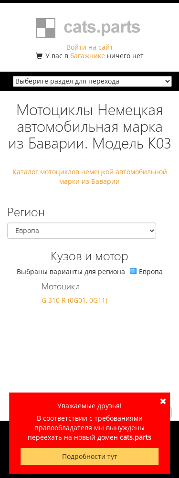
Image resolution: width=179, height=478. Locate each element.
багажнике (87, 55)
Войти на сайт (89, 47)
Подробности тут (89, 456)
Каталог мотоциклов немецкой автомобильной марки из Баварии (89, 176)
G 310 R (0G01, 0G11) (74, 300)
